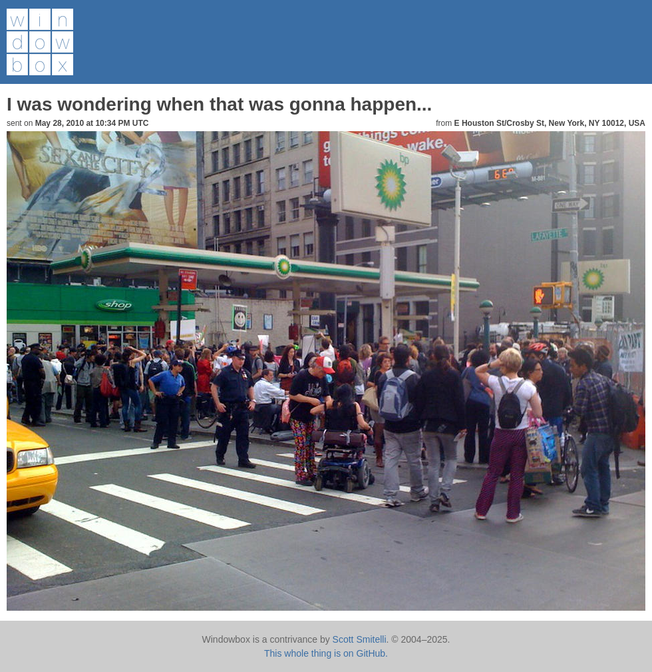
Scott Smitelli (360, 639)
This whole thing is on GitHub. (326, 653)
